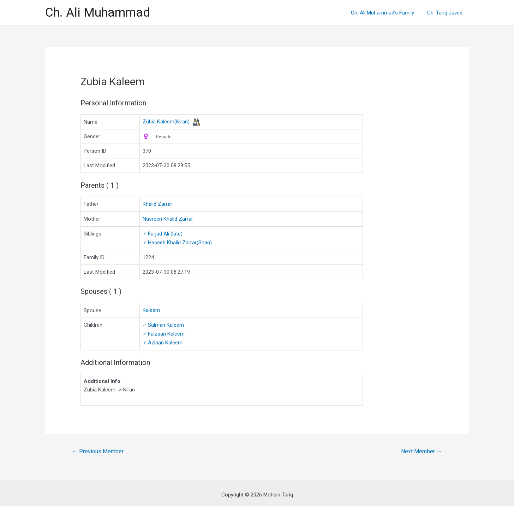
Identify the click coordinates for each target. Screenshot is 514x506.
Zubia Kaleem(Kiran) (166, 121)
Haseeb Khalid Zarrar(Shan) (177, 241)
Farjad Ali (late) (163, 233)
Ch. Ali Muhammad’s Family (386, 13)
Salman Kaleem (163, 323)
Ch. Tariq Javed (446, 13)
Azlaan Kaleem (163, 340)
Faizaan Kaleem (164, 331)
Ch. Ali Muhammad (97, 12)
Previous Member (98, 448)
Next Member (421, 448)
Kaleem (151, 309)
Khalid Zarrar (157, 204)
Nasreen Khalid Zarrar (168, 218)
